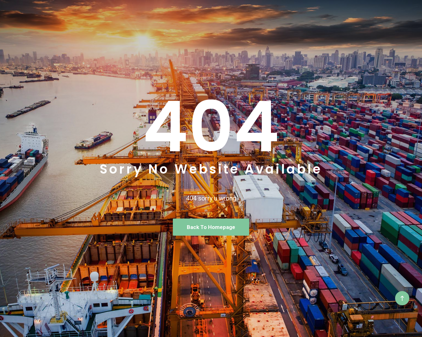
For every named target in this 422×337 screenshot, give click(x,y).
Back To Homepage (211, 227)
